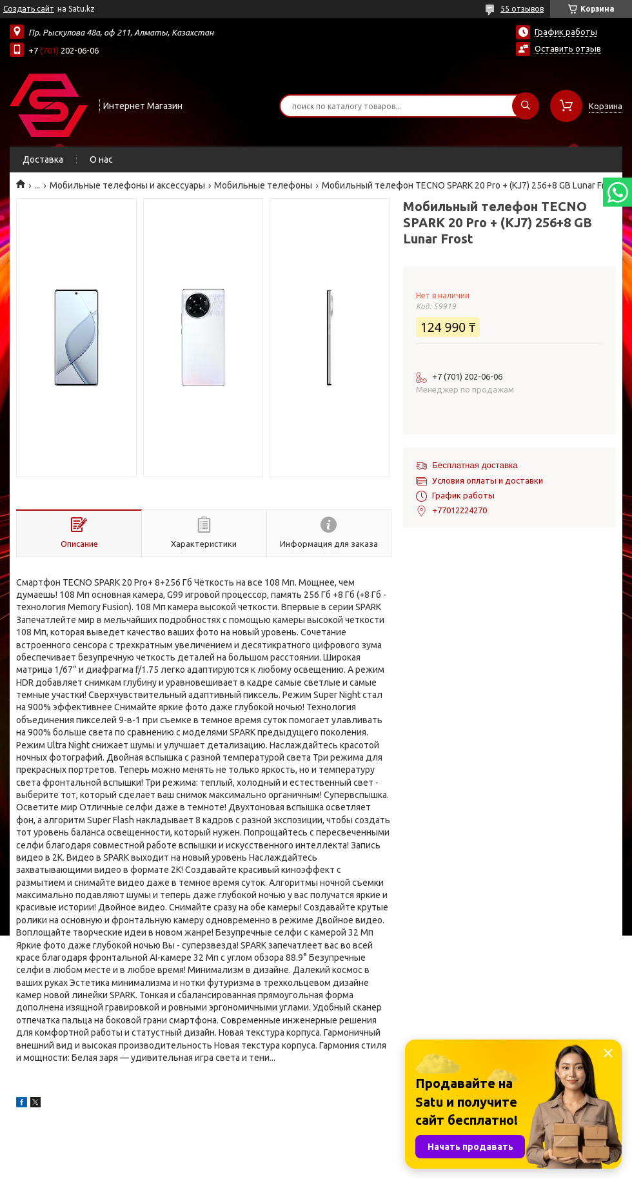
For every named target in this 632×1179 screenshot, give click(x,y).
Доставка (43, 159)
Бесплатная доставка (475, 465)
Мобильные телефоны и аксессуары (127, 185)
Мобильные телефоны (263, 185)
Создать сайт (28, 9)
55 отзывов (522, 9)
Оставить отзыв (568, 48)
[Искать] (525, 105)
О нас (101, 159)
